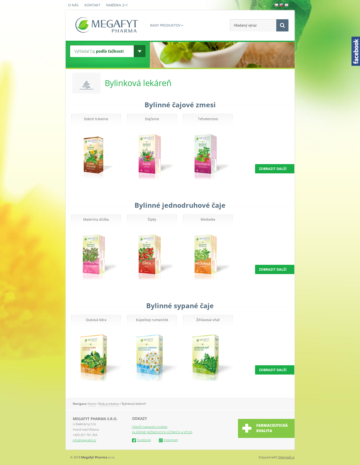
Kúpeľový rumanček (152, 320)
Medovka (208, 220)
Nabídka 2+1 (117, 5)
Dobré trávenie (96, 119)
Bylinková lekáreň (134, 404)
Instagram (168, 440)
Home (92, 404)
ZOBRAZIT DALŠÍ (273, 168)
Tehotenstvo (208, 119)
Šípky (152, 220)
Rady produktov (165, 25)
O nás (73, 5)
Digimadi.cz (286, 457)
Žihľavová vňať (208, 320)
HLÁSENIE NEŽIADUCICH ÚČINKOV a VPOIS (162, 432)
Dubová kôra (96, 320)
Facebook (141, 440)
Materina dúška (96, 220)
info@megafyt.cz (84, 440)
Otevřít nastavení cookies (149, 427)
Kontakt (92, 5)
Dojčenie (152, 119)
